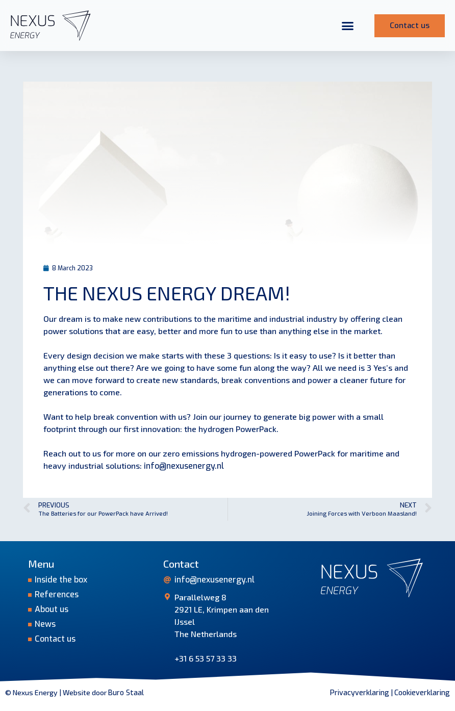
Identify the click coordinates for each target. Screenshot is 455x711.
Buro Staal (126, 693)
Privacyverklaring (359, 693)
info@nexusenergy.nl (184, 466)
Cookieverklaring (422, 693)
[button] (347, 25)
